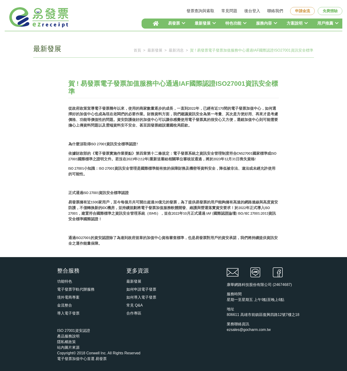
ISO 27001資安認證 (73, 331)
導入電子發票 (68, 313)
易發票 (176, 23)
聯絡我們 (275, 11)
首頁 (137, 50)
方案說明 (297, 23)
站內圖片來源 (68, 347)
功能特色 (64, 281)
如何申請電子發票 (141, 289)
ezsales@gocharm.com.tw (249, 330)
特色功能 (236, 23)
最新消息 (176, 50)
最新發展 (205, 23)
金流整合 (64, 305)
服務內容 (266, 23)
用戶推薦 (328, 23)
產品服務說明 (68, 336)
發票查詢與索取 (200, 11)
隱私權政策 (66, 342)
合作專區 (133, 313)
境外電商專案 (68, 297)
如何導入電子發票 (141, 297)
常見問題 (229, 11)
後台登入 (252, 11)
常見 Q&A (134, 305)
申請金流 (302, 11)
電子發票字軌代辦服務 (76, 289)
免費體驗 (330, 11)
